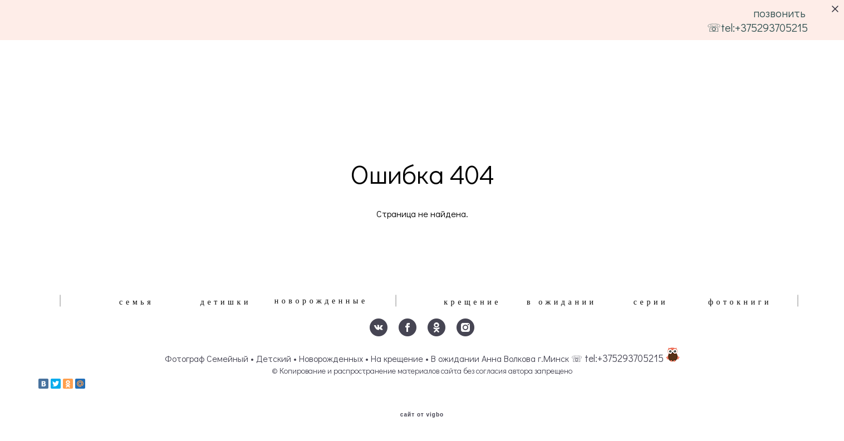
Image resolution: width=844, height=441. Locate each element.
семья (136, 302)
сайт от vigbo (422, 415)
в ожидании (562, 302)
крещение (472, 302)
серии (651, 302)
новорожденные (321, 301)
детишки (225, 302)
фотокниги (740, 302)
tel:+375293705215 (624, 358)
